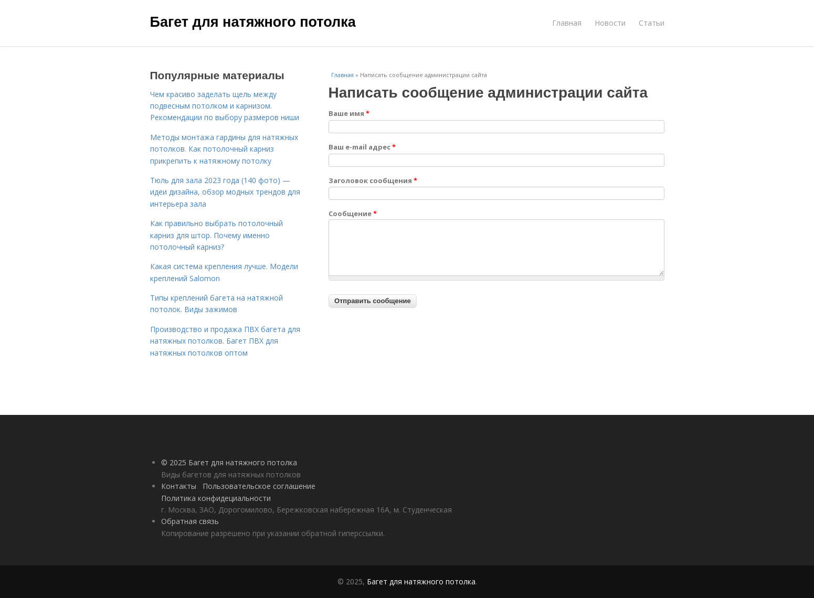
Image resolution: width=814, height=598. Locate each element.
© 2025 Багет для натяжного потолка (229, 462)
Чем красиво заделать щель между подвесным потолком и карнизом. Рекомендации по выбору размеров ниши (224, 106)
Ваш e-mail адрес (362, 147)
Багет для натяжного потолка (253, 22)
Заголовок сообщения (373, 180)
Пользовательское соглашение (259, 486)
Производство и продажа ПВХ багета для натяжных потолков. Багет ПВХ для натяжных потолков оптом (225, 341)
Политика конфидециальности (216, 498)
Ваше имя (349, 113)
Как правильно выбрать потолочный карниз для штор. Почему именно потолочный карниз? (216, 235)
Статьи (651, 23)
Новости (610, 23)
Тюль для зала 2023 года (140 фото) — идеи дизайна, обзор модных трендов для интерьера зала (225, 192)
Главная (567, 23)
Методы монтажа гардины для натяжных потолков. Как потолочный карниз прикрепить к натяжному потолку (224, 149)
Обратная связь (190, 521)
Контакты (178, 486)
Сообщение (353, 213)
